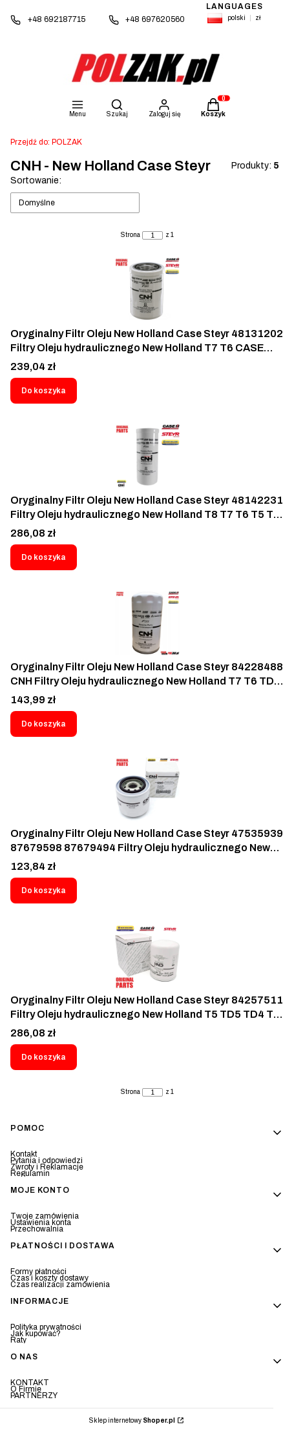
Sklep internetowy (132, 1421)
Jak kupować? (35, 1333)
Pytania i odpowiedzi (46, 1160)
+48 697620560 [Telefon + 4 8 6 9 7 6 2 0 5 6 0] (155, 19)
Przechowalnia (36, 1228)
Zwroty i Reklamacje (46, 1166)
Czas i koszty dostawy (49, 1278)
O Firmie (25, 1389)
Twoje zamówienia (44, 1216)
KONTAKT (29, 1382)
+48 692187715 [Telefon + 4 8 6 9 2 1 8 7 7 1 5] (56, 19)
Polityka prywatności (45, 1327)
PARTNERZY (34, 1395)
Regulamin (30, 1173)
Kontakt (23, 1154)
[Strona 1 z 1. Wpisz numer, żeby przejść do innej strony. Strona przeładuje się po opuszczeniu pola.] (152, 235)
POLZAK (46, 142)
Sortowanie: (35, 180)
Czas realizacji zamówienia (60, 1284)
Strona (130, 235)
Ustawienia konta (40, 1222)
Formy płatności (38, 1271)
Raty (18, 1340)
